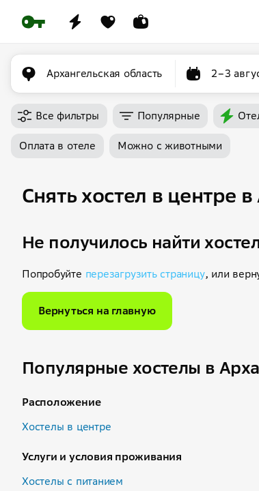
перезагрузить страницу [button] (145, 273)
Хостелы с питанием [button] (72, 481)
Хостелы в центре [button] (66, 426)
